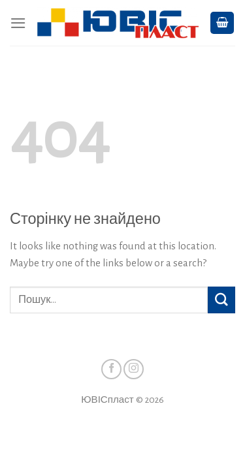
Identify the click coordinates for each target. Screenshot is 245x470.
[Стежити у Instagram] (133, 369)
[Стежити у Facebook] (111, 369)
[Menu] (18, 23)
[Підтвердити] (221, 300)
